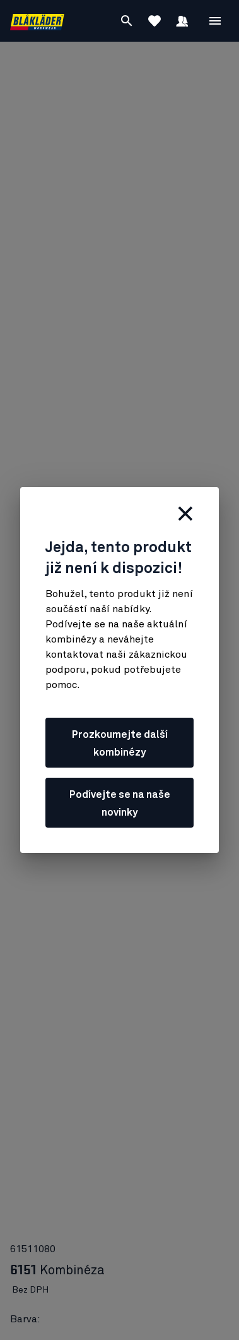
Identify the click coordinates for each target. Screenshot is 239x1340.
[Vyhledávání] (127, 21)
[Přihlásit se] (182, 21)
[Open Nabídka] (215, 21)
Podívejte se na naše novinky (119, 804)
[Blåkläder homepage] (37, 21)
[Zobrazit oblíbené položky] (154, 21)
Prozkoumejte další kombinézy (120, 744)
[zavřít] (185, 514)
